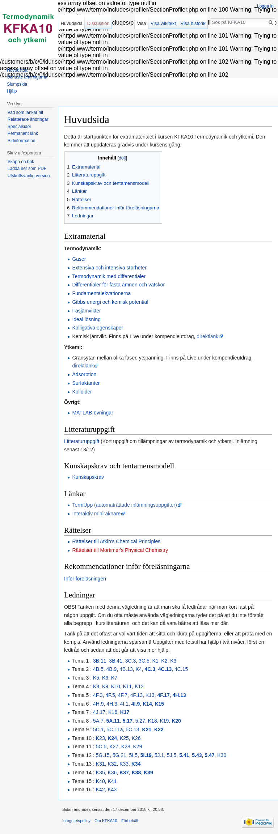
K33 (124, 764)
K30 (221, 755)
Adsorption (84, 374)
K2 (164, 661)
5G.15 (103, 755)
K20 (176, 721)
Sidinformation (21, 140)
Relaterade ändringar (28, 119)
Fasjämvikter (86, 311)
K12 (139, 686)
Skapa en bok (21, 161)
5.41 (184, 755)
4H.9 (98, 704)
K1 (155, 661)
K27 (113, 746)
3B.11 (99, 661)
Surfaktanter (86, 383)
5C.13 (132, 729)
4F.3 (97, 695)
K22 (159, 729)
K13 (150, 695)
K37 (124, 772)
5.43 (197, 755)
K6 (105, 678)
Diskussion (98, 23)
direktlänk (207, 336)
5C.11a (114, 729)
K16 (112, 712)
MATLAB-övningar (92, 413)
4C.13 (165, 669)
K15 (159, 704)
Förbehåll (129, 820)
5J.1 (159, 755)
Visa (141, 23)
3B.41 (115, 661)
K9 (105, 686)
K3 (173, 661)
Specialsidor (19, 126)
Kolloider (82, 392)
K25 (124, 738)
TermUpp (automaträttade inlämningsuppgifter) (124, 505)
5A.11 (113, 721)
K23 (100, 738)
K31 (100, 764)
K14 (147, 704)
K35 (100, 772)
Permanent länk (23, 133)
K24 (112, 738)
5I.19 (146, 755)
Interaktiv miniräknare (96, 513)
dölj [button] (122, 158)
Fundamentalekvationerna (101, 293)
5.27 (140, 721)
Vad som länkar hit (25, 112)
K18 (152, 721)
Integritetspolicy (76, 820)
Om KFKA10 (105, 820)
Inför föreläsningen (85, 579)
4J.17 (99, 712)
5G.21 (119, 755)
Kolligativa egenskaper (97, 328)
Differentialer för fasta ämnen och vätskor (118, 285)
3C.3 (130, 661)
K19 (164, 721)
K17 (125, 712)
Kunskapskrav (88, 477)
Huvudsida (71, 23)
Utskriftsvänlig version (29, 175)
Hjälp (12, 91)
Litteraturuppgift (81, 441)
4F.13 (136, 695)
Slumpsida (17, 84)
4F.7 (122, 695)
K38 (136, 772)
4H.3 (111, 704)
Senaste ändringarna (27, 77)
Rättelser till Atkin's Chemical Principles (116, 541)
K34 (136, 764)
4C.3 (149, 669)
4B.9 (111, 669)
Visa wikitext (163, 23)
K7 (114, 678)
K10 (115, 686)
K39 (148, 772)
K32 (112, 764)
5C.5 (101, 746)
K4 (139, 669)
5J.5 (171, 755)
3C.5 (144, 661)
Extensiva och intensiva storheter (109, 268)
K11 (127, 686)
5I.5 (133, 755)
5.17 (127, 721)
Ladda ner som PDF (27, 168)
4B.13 (126, 669)
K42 (100, 789)
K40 (100, 781)
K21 (146, 729)
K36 (112, 772)
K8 (96, 686)
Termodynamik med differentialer (109, 276)
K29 (137, 746)
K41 (112, 781)
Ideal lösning (86, 319)
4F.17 (163, 695)
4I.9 (135, 704)
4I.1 (124, 704)
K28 (125, 746)
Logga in (265, 6)
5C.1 (98, 729)
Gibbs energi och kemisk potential (110, 302)
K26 (136, 738)
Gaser (79, 259)
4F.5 (110, 695)
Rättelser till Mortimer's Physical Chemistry (120, 550)
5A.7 (98, 721)
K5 (96, 678)
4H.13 (179, 695)
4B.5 (98, 669)
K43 (112, 789)
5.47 (209, 755)
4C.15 (181, 669)
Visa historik (193, 23)
